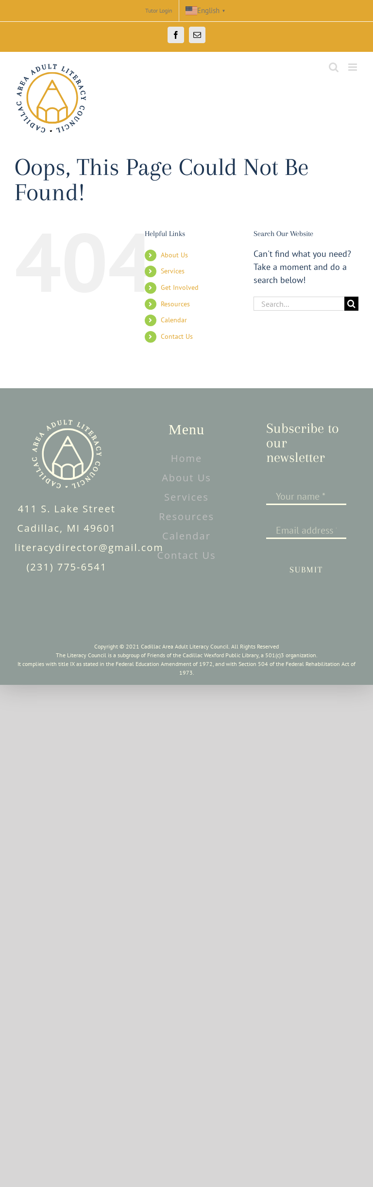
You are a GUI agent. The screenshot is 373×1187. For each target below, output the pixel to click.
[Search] (351, 304)
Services (173, 271)
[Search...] (299, 304)
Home (187, 458)
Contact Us (177, 336)
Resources (175, 304)
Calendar (174, 320)
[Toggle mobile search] (334, 67)
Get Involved (180, 287)
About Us (174, 255)
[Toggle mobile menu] (353, 67)
